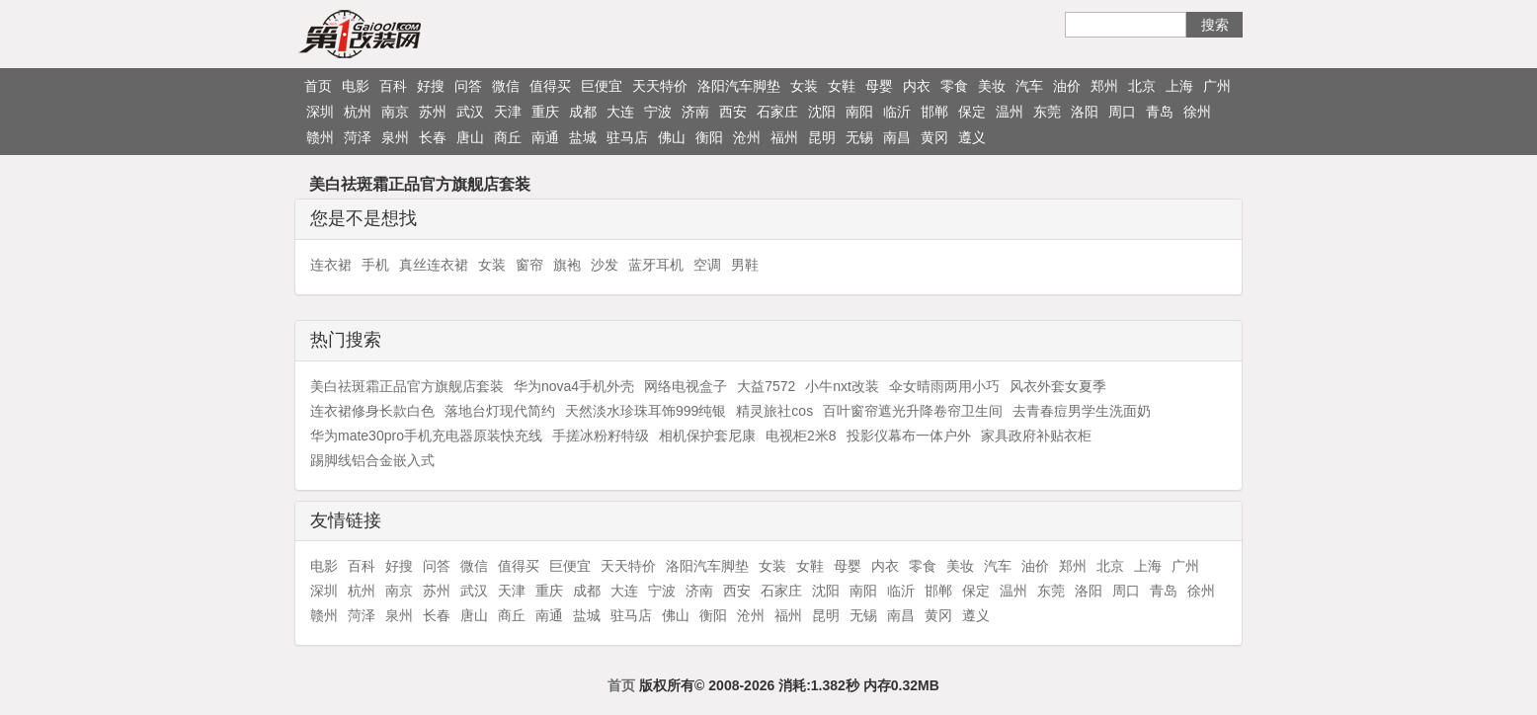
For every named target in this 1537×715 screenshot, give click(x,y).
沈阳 (822, 111)
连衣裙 (331, 265)
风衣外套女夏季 (1058, 386)
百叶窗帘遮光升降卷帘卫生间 (913, 411)
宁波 (658, 111)
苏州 (432, 111)
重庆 (545, 111)
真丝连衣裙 (433, 265)
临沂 (897, 111)
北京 (1142, 86)
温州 (1009, 111)
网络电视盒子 (685, 386)
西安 (733, 111)
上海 (1179, 86)
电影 (355, 86)
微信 (506, 86)
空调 (707, 265)
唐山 (470, 137)
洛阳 (1084, 111)
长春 (432, 137)
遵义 (972, 137)
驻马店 (627, 137)
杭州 (357, 111)
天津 (508, 111)
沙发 (604, 265)
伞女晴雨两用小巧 (944, 386)
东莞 (1047, 111)
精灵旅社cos (774, 411)
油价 (1067, 86)
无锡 (859, 137)
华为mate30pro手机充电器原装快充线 (426, 435)
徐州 (1197, 111)
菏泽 (357, 137)
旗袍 (567, 265)
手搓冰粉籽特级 (600, 435)
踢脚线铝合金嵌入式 (372, 460)
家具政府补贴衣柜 (1036, 435)
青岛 (1159, 111)
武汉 (470, 111)
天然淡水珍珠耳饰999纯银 (645, 411)
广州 (1217, 86)
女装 (804, 86)
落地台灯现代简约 (500, 411)
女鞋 (841, 86)
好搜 (431, 86)
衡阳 (709, 137)
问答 (468, 86)
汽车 (1029, 86)
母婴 (879, 86)
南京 (395, 111)
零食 (954, 86)
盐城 (583, 137)
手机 (375, 265)
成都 (583, 111)
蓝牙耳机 (656, 265)
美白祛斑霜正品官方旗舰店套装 (407, 386)
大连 (620, 111)
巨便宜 (601, 86)
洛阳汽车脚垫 (738, 86)
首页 (318, 86)
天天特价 (660, 86)
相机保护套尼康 (707, 435)
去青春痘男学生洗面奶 (1081, 411)
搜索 (1215, 25)
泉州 (395, 137)
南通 (545, 137)
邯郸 (934, 111)
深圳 (320, 111)
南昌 (897, 137)
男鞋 (745, 265)
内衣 (916, 86)
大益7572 (766, 386)
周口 (1122, 111)
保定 (972, 111)
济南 (695, 111)
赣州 (320, 137)
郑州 (1104, 86)
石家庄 (777, 111)
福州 (784, 137)
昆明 (822, 137)
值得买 (550, 86)
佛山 (672, 137)
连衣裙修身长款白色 (372, 411)
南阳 (859, 111)
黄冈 (934, 137)
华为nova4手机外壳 (574, 386)
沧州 (747, 137)
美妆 (992, 86)
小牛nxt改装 (842, 386)
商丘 (508, 137)
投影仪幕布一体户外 (909, 435)
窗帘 (529, 265)
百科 (393, 86)
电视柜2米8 (801, 435)
